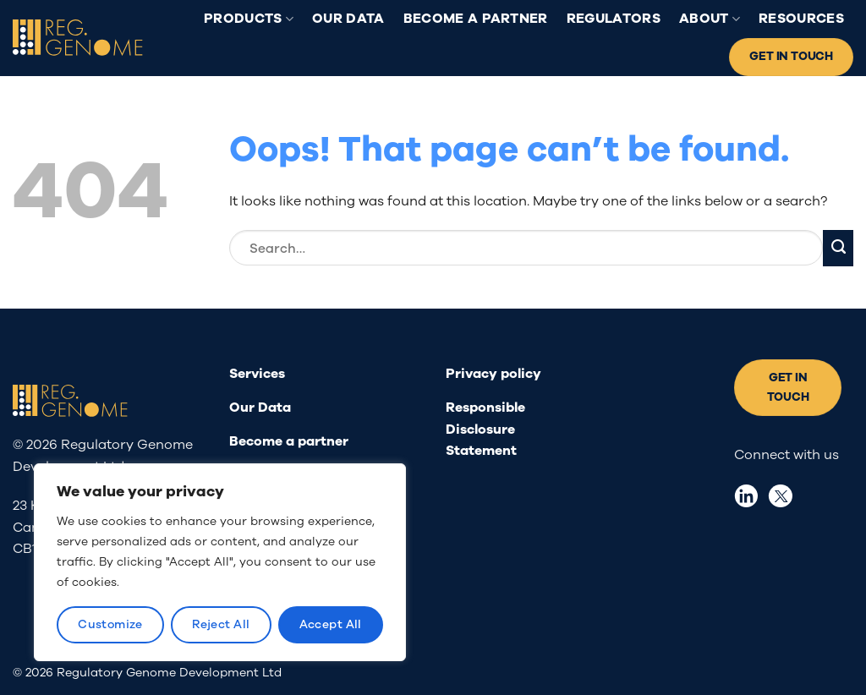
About (709, 18)
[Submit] (838, 248)
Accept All (330, 624)
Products (248, 18)
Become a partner (475, 18)
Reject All (220, 624)
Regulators (613, 18)
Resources (801, 18)
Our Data (348, 18)
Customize (110, 624)
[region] (220, 562)
